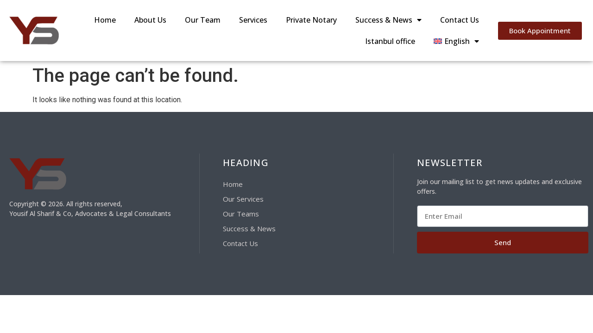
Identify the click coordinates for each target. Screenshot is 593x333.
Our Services (243, 199)
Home (105, 20)
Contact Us (459, 20)
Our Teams (241, 213)
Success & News (388, 20)
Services (253, 20)
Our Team (203, 20)
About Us (150, 20)
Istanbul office (390, 41)
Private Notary (311, 20)
